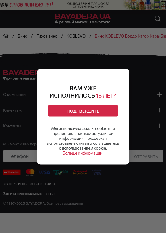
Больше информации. (83, 152)
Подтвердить (83, 110)
